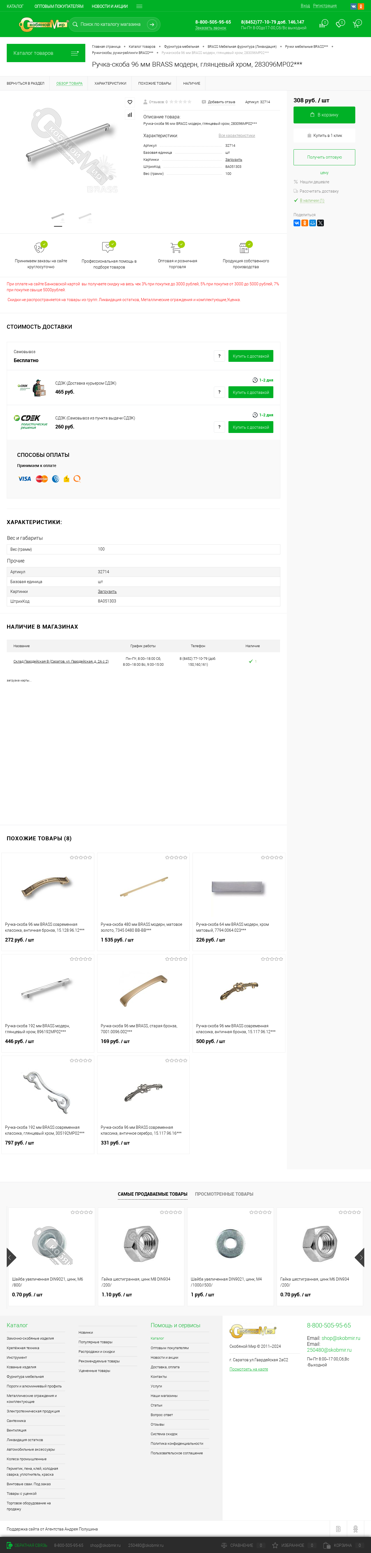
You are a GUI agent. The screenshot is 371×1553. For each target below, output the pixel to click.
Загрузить (233, 159)
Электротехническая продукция (33, 1411)
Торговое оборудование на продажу (29, 1506)
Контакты (159, 1376)
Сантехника (16, 1421)
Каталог (15, 6)
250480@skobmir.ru (329, 1350)
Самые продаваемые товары (152, 1194)
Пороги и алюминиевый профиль (34, 1386)
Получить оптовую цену (324, 160)
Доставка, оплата (165, 1367)
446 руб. (48, 1044)
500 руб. (239, 1044)
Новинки (86, 1332)
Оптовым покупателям (59, 6)
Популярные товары (96, 1342)
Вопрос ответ (162, 1415)
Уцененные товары (94, 1371)
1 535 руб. (143, 943)
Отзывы (157, 1424)
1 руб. (202, 1295)
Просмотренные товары (224, 1194)
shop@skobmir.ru (341, 1338)
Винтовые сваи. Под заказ (29, 1484)
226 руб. (239, 943)
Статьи (156, 1405)
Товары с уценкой (21, 1493)
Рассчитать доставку (316, 191)
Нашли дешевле (311, 182)
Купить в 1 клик (324, 135)
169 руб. (143, 1044)
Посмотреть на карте (249, 1369)
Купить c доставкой (251, 356)
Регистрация (325, 5)
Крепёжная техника (23, 1348)
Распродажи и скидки (97, 1351)
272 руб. (48, 943)
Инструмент (17, 1357)
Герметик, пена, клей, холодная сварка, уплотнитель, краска (32, 1471)
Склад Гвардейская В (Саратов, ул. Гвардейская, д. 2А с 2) (61, 661)
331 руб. (143, 1146)
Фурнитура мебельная (25, 1376)
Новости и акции (110, 6)
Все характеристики (237, 135)
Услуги (156, 1386)
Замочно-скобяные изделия (30, 1338)
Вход (305, 5)
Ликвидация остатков (25, 1440)
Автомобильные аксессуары (31, 1449)
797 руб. (48, 1146)
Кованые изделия (21, 1367)
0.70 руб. (27, 1295)
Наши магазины (164, 1396)
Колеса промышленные (27, 1459)
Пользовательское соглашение (177, 1453)
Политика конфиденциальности (177, 1443)
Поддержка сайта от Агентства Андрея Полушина (52, 1529)
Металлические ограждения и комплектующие (32, 1399)
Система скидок (164, 1434)
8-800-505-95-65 (68, 1545)
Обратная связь (27, 1545)
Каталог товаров (46, 53)
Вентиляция (16, 1430)
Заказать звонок (210, 28)
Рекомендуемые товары (99, 1361)
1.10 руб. (117, 1295)
